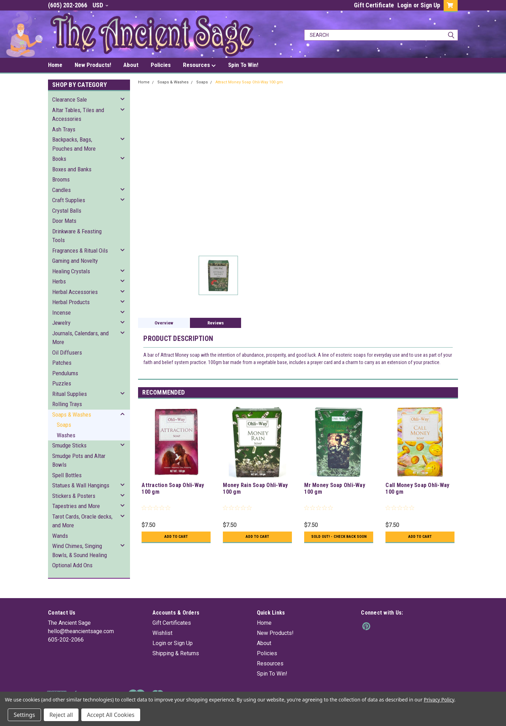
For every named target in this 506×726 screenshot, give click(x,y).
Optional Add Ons (72, 565)
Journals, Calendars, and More (80, 338)
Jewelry (61, 322)
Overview (164, 323)
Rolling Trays (67, 403)
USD (100, 5)
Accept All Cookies (111, 715)
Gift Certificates (171, 622)
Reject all (61, 715)
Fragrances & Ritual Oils (80, 250)
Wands (60, 535)
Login (404, 5)
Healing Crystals (71, 271)
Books (59, 158)
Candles (61, 189)
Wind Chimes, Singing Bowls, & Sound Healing (79, 550)
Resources (199, 65)
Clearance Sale (69, 99)
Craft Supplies (68, 200)
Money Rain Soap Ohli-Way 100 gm (255, 488)
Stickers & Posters (73, 495)
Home (55, 64)
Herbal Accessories (75, 291)
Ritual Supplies (69, 393)
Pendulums (65, 373)
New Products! (93, 64)
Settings (24, 715)
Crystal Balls (66, 210)
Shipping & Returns (175, 653)
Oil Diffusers (67, 352)
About (130, 64)
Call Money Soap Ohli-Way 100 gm (417, 488)
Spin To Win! (243, 64)
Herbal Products (71, 302)
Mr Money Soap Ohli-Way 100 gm (334, 488)
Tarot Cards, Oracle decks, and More (82, 521)
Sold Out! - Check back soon (338, 539)
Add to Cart (176, 537)
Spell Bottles (67, 475)
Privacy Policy (439, 699)
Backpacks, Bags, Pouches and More (74, 144)
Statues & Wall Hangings (80, 485)
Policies (161, 64)
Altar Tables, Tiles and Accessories (78, 115)
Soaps (64, 424)
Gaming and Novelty (75, 260)
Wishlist (162, 633)
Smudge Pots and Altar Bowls (78, 460)
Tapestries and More (76, 505)
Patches (61, 362)
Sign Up (430, 5)
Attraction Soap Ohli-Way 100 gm (173, 488)
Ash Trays (63, 129)
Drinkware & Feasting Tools (77, 236)
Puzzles (61, 383)
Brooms (61, 179)
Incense (61, 312)
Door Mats (64, 220)
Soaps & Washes (71, 414)
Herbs (59, 281)
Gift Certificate (374, 5)
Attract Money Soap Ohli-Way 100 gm (249, 82)
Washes (66, 435)
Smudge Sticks (69, 445)
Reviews (215, 323)
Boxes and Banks (71, 169)
